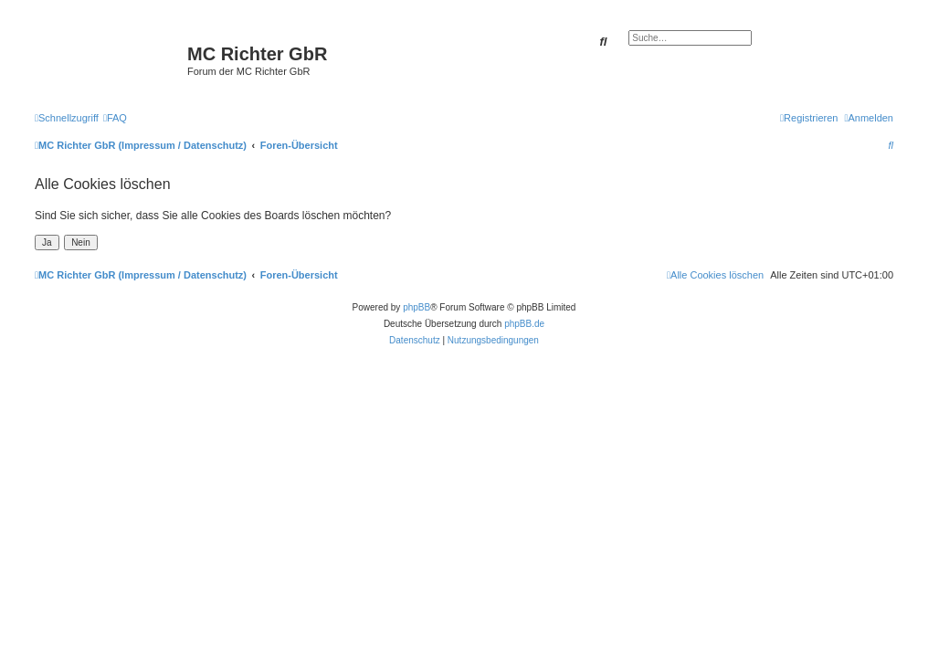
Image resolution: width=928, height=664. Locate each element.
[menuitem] (115, 118)
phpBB (416, 307)
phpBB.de (524, 324)
